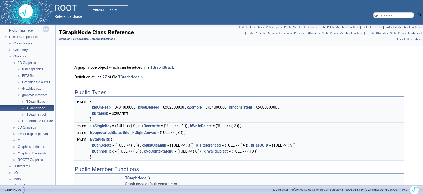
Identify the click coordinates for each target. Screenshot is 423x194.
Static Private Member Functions (342, 33)
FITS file (28, 76)
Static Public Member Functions (339, 27)
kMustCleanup (154, 145)
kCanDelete (101, 145)
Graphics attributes (31, 147)
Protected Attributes (307, 33)
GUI (20, 140)
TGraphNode (35, 108)
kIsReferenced (208, 145)
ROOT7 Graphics (30, 160)
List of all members (251, 27)
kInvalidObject (215, 151)
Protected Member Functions (403, 27)
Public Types (274, 27)
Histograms (21, 166)
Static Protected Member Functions (269, 33)
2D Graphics (27, 63)
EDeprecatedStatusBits (109, 132)
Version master (105, 9)
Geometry (20, 50)
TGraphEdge (35, 101)
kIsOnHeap (101, 107)
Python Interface (21, 30)
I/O (15, 173)
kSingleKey (101, 126)
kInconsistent (240, 107)
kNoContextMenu (158, 151)
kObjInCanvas (144, 132)
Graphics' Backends (32, 153)
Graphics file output (36, 82)
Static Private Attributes (405, 33)
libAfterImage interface (38, 121)
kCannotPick (103, 151)
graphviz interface (35, 95)
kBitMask (100, 113)
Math (17, 179)
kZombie (194, 107)
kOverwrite (150, 126)
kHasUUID (259, 145)
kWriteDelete (201, 126)
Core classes (22, 43)
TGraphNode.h (130, 77)
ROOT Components (23, 37)
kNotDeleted (148, 107)
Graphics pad (31, 89)
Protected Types (372, 27)
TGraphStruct (36, 114)
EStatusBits (100, 139)
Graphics (19, 56)
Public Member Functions (300, 27)
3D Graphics (27, 127)
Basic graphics (32, 69)
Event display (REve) (33, 134)
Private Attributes (377, 33)
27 (105, 77)
